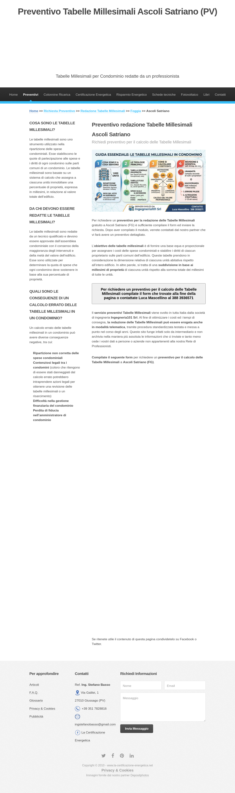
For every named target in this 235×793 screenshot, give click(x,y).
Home (13, 94)
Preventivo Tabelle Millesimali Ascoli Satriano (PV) (117, 11)
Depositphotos (140, 775)
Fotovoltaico (189, 94)
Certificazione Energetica (93, 94)
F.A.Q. (33, 692)
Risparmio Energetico (131, 94)
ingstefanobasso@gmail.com (95, 724)
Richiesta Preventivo (59, 111)
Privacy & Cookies (42, 708)
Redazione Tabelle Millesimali (102, 111)
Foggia (136, 111)
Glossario (36, 700)
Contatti (220, 94)
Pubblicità (36, 716)
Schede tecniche (164, 94)
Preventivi (30, 94)
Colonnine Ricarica (57, 94)
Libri (206, 94)
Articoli (34, 685)
